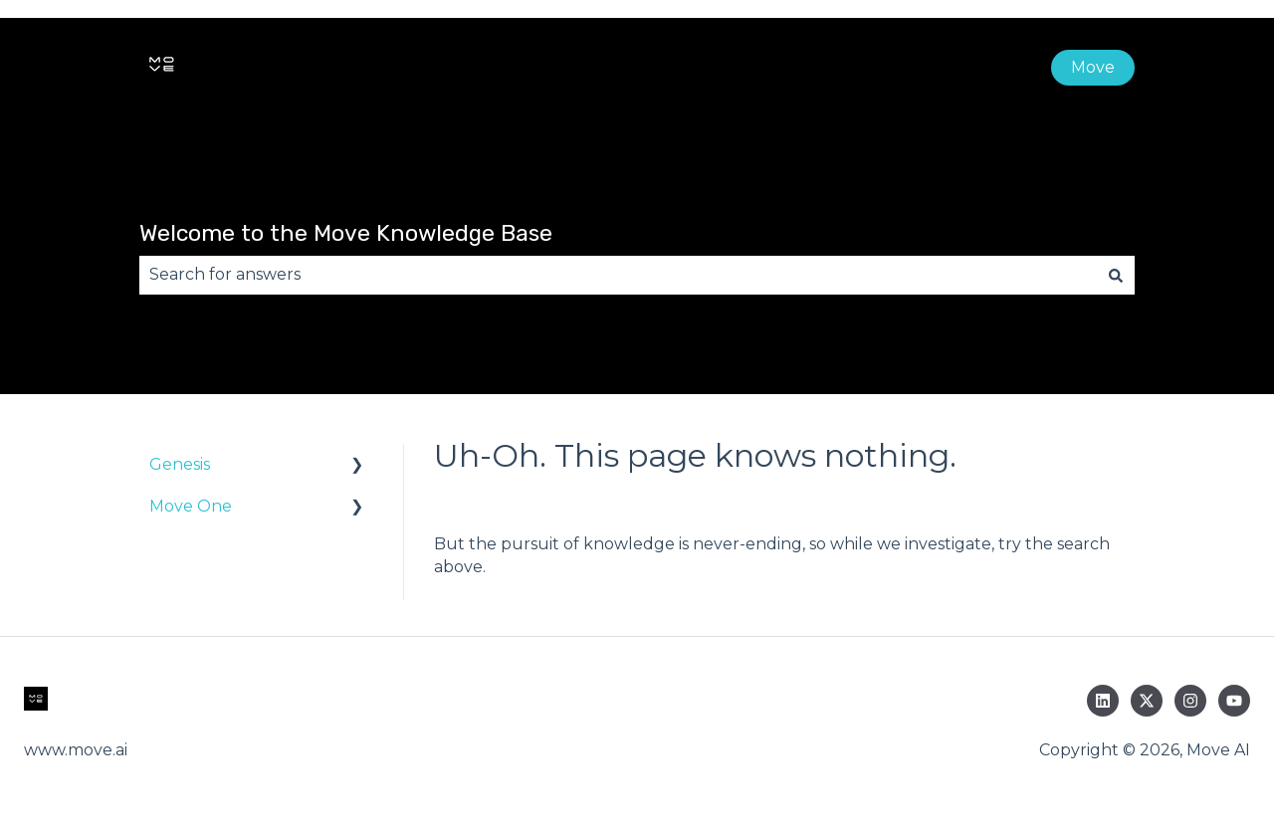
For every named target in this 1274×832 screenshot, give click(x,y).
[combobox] (618, 275)
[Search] (1116, 275)
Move (1093, 67)
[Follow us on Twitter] (1147, 701)
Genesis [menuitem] (179, 464)
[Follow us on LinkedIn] (1103, 701)
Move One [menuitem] (190, 506)
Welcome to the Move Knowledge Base (345, 233)
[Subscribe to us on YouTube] (1234, 701)
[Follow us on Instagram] (1190, 701)
